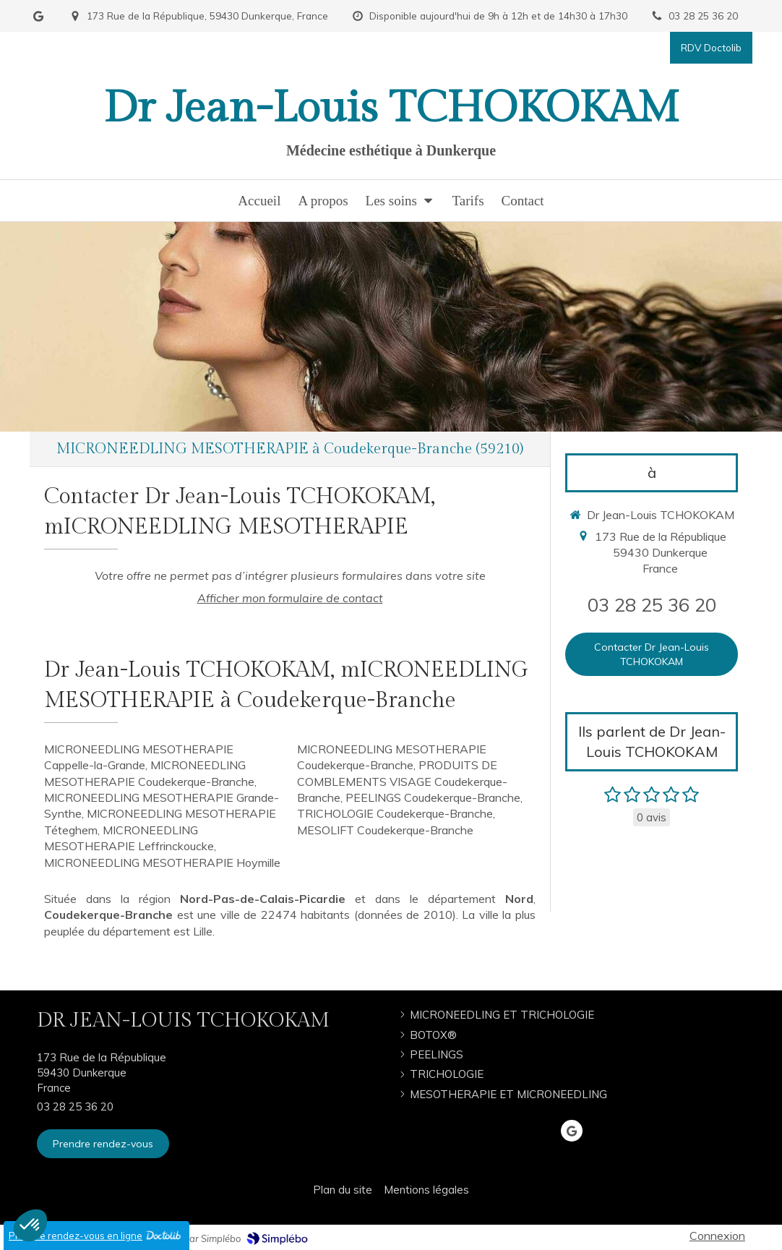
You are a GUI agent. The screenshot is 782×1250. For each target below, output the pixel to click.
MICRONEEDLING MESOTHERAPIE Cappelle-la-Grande (138, 757)
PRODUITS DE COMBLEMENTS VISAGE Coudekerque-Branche (402, 781)
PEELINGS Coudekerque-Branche (432, 797)
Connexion (717, 1235)
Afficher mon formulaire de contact (290, 598)
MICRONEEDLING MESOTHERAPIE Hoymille (162, 862)
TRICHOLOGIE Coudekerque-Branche (395, 813)
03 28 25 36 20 (652, 604)
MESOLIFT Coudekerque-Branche (385, 830)
